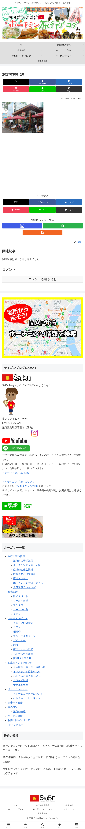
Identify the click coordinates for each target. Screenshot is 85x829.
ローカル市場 (20, 600)
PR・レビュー (16, 724)
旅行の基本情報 (16, 556)
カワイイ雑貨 (20, 680)
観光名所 (13, 591)
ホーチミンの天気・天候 (26, 565)
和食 (15, 645)
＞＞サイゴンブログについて (18, 481)
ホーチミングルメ (18, 618)
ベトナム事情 (15, 716)
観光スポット (20, 596)
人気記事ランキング (24, 587)
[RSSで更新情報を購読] (42, 232)
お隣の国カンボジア (19, 720)
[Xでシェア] (16, 82)
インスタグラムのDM (26, 486)
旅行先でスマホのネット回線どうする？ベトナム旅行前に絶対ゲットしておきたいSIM (42, 748)
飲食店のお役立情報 (24, 574)
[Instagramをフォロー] (22, 225)
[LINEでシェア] (42, 89)
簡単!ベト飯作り (22, 658)
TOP (16, 805)
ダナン (17, 614)
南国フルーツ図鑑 (23, 649)
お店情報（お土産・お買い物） (30, 667)
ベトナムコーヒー (18, 689)
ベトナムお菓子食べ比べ (26, 676)
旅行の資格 (19, 711)
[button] (69, 89)
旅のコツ (13, 707)
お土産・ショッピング (20, 662)
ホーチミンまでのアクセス (28, 583)
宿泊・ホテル (20, 578)
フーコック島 (20, 609)
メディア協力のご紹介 (17, 472)
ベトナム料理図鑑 (23, 654)
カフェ (17, 627)
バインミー (19, 640)
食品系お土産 (20, 684)
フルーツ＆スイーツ (24, 636)
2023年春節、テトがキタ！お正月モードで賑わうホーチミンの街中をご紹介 (41, 759)
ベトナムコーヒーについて (28, 693)
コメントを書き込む (42, 279)
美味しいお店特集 (23, 622)
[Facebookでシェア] (42, 82)
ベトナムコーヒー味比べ (26, 698)
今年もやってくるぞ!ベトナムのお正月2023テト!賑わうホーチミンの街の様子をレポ (42, 771)
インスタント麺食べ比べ (26, 671)
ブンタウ (18, 605)
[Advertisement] (42, 166)
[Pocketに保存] (16, 89)
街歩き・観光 (15, 702)
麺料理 (17, 631)
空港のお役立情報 (23, 569)
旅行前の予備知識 (23, 560)
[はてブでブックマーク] (69, 82)
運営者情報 (42, 813)
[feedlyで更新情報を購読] (63, 225)
